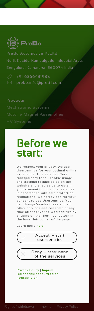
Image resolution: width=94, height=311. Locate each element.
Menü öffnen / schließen (9, 17)
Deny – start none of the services (49, 254)
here (40, 225)
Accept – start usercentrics (50, 237)
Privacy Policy (28, 270)
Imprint (48, 270)
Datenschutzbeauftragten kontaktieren (38, 275)
